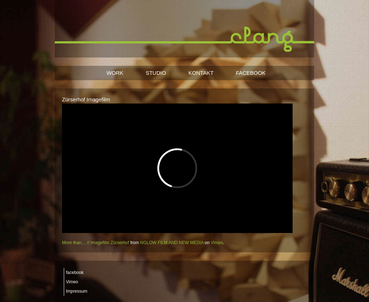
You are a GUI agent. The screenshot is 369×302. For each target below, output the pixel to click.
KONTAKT (201, 73)
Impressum (76, 291)
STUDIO (156, 73)
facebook (75, 272)
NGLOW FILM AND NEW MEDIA (172, 242)
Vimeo (217, 242)
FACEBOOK (251, 73)
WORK (115, 73)
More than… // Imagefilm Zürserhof (95, 242)
